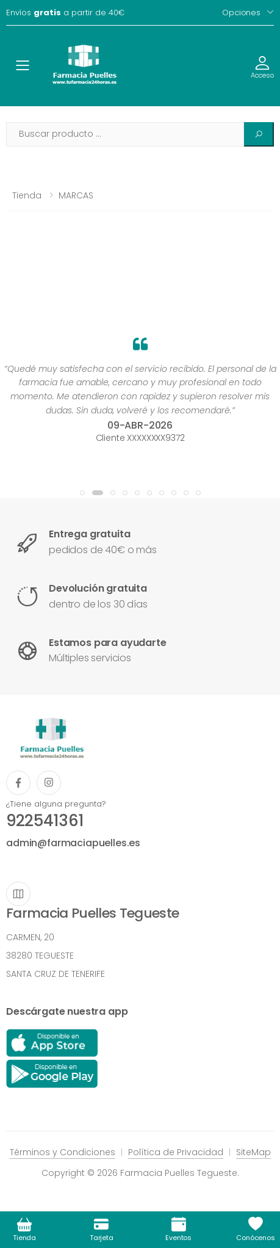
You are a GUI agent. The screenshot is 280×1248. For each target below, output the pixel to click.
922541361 (45, 821)
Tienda (26, 195)
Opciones (241, 12)
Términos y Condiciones (62, 1152)
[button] (82, 492)
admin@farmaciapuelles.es (73, 843)
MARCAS (76, 195)
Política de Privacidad (175, 1152)
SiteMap (253, 1152)
